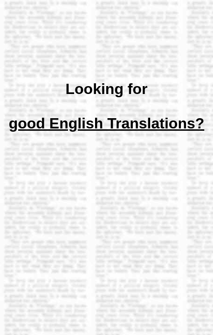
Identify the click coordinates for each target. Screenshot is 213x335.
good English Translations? (107, 123)
